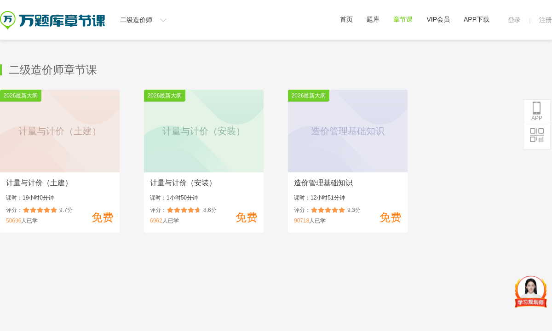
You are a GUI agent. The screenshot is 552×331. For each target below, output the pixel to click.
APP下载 (476, 19)
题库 (373, 19)
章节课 (403, 19)
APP (537, 111)
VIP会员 (438, 19)
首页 (346, 19)
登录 (514, 19)
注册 (545, 19)
